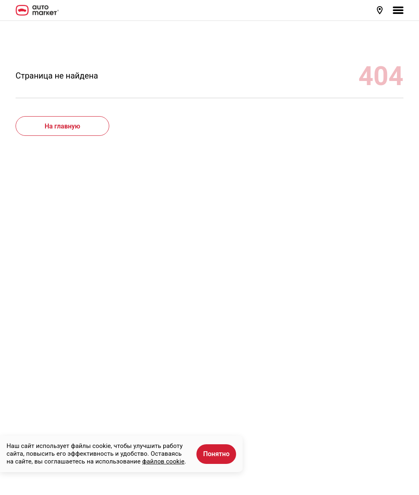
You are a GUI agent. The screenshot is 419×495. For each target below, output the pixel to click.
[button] (380, 10)
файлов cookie (163, 461)
